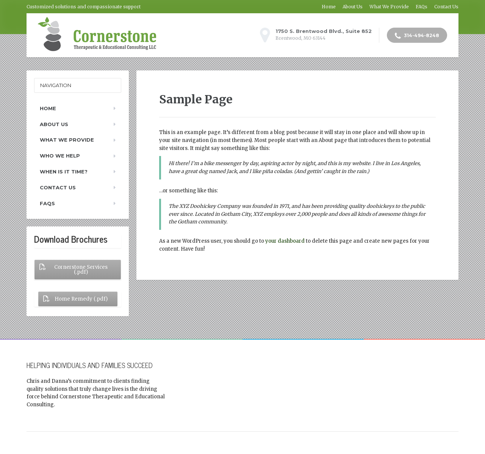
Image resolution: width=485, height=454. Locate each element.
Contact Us (446, 6)
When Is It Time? (64, 171)
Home (329, 6)
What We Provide (389, 6)
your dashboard (285, 241)
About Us (353, 6)
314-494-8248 (417, 36)
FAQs (421, 6)
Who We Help (60, 156)
